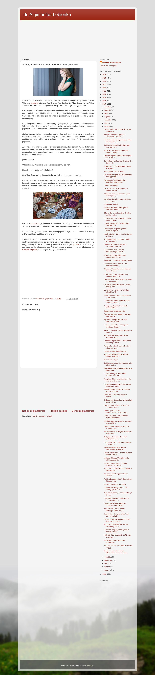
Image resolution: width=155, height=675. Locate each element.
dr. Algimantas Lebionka (47, 14)
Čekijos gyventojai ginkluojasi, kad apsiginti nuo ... (117, 146)
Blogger (90, 666)
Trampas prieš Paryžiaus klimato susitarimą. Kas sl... (116, 525)
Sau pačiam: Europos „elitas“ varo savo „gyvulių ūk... (116, 515)
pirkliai (76, 245)
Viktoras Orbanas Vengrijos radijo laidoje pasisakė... (116, 459)
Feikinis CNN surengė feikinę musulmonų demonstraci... (115, 448)
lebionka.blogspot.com (111, 62)
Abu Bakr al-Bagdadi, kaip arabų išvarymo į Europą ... (116, 336)
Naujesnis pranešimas (33, 411)
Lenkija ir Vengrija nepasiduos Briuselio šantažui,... (115, 375)
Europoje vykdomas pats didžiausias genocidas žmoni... (117, 385)
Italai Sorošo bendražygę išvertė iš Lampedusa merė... (117, 301)
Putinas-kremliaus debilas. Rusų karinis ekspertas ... (116, 265)
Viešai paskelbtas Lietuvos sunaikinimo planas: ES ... (114, 251)
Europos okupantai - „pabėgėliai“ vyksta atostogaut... (116, 326)
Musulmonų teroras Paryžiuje (115, 484)
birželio (107, 126)
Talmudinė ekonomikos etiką (114, 311)
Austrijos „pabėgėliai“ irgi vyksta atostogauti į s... (116, 307)
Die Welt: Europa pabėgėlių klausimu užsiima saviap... (118, 280)
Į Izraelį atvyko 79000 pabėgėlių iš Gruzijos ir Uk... (116, 224)
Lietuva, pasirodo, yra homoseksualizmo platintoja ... (116, 411)
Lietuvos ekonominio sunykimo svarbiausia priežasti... (115, 245)
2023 (104, 84)
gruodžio (108, 107)
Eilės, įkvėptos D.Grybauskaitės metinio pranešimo (116, 417)
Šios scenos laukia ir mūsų (114, 171)
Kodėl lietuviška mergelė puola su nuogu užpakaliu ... (116, 355)
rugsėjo (108, 117)
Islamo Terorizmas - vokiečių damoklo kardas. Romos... (118, 454)
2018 (104, 101)
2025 (104, 78)
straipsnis (35, 103)
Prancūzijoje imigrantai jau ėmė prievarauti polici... (115, 230)
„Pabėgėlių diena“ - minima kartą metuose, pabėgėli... (116, 275)
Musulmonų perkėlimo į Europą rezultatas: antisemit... (115, 464)
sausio (107, 570)
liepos (107, 123)
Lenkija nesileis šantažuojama (115, 351)
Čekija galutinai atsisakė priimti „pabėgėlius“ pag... (115, 438)
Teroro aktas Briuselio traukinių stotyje (118, 260)
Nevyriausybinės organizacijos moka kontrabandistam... (117, 380)
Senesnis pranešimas (83, 411)
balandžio (108, 560)
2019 (104, 97)
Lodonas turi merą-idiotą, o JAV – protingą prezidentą (116, 489)
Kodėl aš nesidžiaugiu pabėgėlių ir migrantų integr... (117, 151)
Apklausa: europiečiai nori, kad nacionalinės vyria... (115, 321)
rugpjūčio (108, 120)
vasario (107, 567)
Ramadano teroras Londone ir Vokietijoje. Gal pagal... (115, 504)
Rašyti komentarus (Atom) (42, 416)
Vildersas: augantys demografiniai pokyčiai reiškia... (116, 531)
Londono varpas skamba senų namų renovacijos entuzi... (117, 342)
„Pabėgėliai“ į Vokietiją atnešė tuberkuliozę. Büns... (115, 256)
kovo (107, 563)
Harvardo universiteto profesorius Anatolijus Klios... (116, 406)
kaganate (33, 250)
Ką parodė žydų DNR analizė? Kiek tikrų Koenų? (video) (117, 520)
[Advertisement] (77, 38)
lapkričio (108, 110)
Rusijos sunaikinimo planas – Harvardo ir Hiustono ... (115, 135)
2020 (104, 94)
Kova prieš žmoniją (111, 204)
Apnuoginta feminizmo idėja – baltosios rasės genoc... (115, 181)
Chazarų (25, 250)
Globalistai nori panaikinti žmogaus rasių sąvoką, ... (117, 195)
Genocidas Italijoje (111, 360)
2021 (104, 91)
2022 (104, 88)
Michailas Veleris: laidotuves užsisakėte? (114, 541)
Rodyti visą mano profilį (108, 66)
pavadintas (34, 224)
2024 (104, 81)
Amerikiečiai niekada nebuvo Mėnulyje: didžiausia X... (114, 510)
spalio (107, 113)
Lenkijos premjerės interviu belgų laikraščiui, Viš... (116, 291)
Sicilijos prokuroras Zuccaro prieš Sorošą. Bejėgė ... (116, 499)
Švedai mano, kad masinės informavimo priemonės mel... (116, 552)
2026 (104, 75)
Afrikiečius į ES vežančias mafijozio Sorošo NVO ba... (117, 390)
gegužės (108, 557)
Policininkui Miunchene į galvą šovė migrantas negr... (117, 347)
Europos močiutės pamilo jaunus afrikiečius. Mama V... (116, 209)
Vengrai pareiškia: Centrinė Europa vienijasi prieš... (117, 240)
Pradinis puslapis (58, 411)
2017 (104, 104)
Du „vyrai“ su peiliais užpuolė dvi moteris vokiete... (116, 189)
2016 (104, 574)
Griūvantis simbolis (111, 185)
